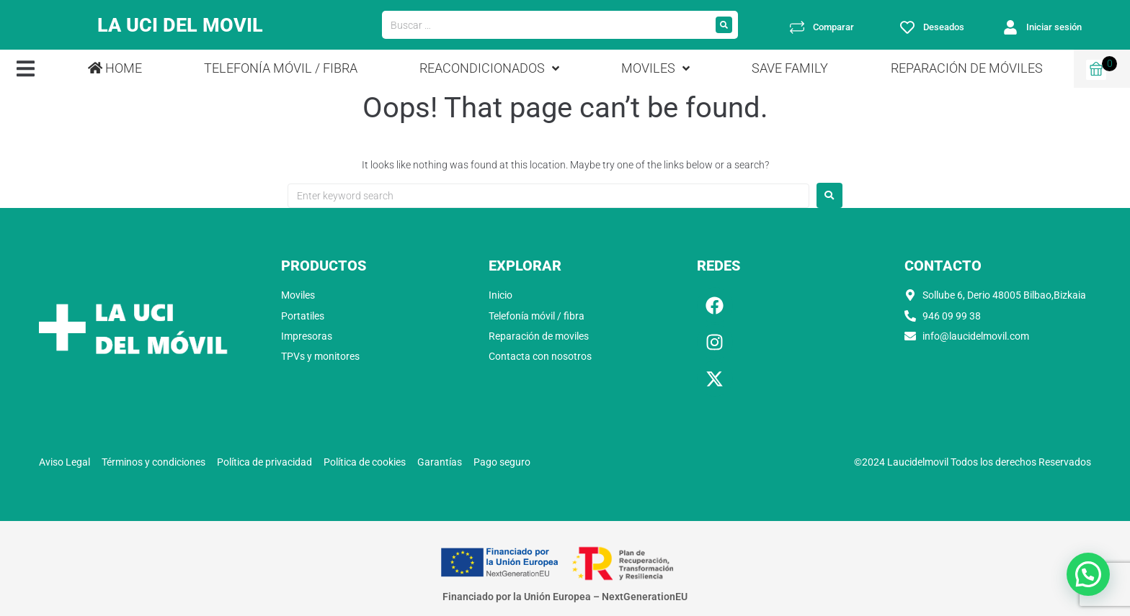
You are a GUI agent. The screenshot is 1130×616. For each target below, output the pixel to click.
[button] (25, 68)
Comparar (833, 27)
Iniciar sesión (1054, 27)
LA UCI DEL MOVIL (180, 24)
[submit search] (724, 25)
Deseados (943, 27)
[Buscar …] (546, 25)
